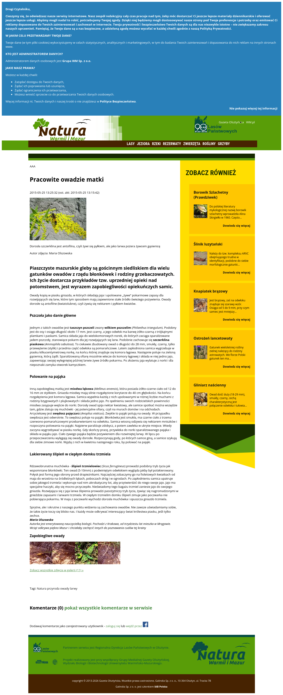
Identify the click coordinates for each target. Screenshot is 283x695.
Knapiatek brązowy (211, 291)
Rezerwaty (172, 144)
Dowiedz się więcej (236, 226)
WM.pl (250, 122)
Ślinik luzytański (208, 244)
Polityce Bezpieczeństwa (118, 101)
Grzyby (224, 144)
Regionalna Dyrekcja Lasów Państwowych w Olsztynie (131, 647)
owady (64, 588)
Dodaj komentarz (41, 617)
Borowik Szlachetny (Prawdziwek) (211, 195)
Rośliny (209, 144)
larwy (73, 588)
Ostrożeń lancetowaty (213, 338)
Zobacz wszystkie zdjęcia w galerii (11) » (56, 570)
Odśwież (60, 617)
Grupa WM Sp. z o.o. (76, 61)
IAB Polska (160, 686)
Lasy (131, 144)
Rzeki (156, 144)
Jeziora (143, 144)
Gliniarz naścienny (210, 385)
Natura (41, 588)
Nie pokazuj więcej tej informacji (254, 108)
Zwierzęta (191, 144)
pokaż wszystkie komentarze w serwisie (108, 608)
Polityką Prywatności (215, 28)
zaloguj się (113, 626)
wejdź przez (137, 626)
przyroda (53, 588)
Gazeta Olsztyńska (231, 122)
